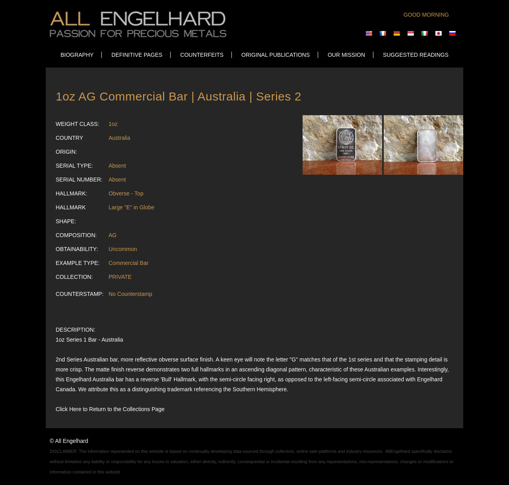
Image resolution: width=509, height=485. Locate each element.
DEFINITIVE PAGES (136, 55)
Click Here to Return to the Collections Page (110, 409)
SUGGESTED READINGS (416, 55)
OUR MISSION (346, 55)
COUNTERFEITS (201, 55)
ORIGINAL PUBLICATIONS (275, 55)
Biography (76, 55)
